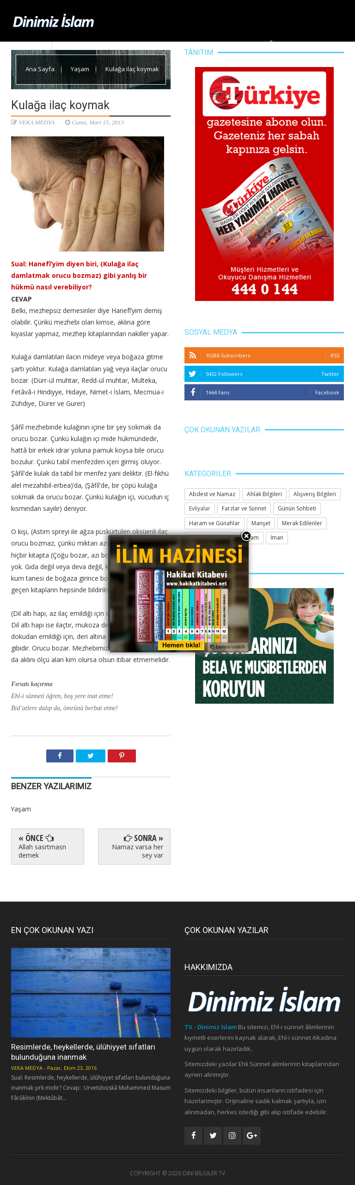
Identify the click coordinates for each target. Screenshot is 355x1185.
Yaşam (219, 44)
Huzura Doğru (260, 44)
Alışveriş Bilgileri (315, 494)
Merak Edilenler (316, 44)
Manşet (136, 44)
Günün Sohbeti (297, 508)
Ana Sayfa (70, 44)
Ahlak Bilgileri (178, 44)
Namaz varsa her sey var (137, 851)
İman (276, 537)
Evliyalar (199, 508)
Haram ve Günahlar (214, 523)
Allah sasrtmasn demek (42, 851)
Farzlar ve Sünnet (244, 508)
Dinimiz (104, 44)
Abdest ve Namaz (212, 494)
